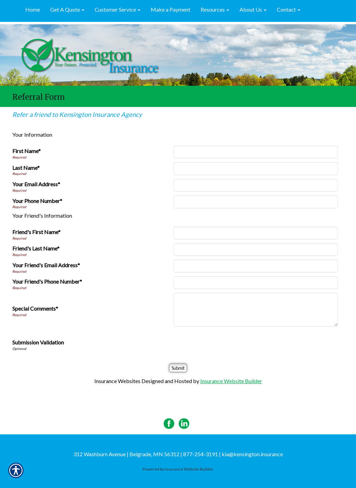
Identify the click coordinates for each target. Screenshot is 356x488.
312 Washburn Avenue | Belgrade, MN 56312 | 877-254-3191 (145, 454)
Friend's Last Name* (35, 248)
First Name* (26, 151)
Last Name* (26, 167)
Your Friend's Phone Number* (47, 281)
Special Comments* (35, 308)
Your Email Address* (36, 184)
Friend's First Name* (36, 232)
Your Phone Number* (37, 201)
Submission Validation (38, 342)
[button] (67, 10)
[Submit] (178, 368)
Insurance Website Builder (231, 381)
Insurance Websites (117, 381)
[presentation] (227, 343)
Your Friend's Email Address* (46, 265)
